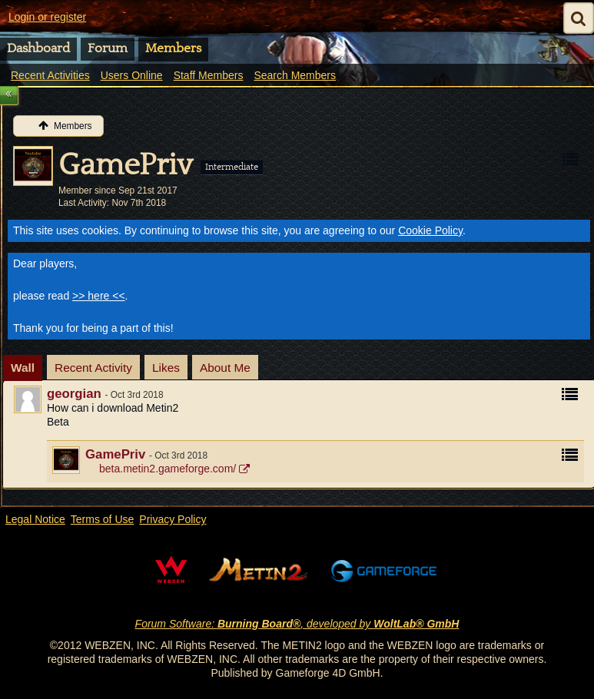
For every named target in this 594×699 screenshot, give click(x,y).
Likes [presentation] (166, 367)
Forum (108, 48)
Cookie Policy (430, 230)
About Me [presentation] (225, 367)
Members (173, 48)
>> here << (98, 296)
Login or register (47, 17)
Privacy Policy (172, 519)
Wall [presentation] (23, 367)
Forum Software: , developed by (297, 624)
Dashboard (38, 48)
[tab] (23, 368)
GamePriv (115, 454)
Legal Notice (35, 519)
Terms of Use (102, 519)
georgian (74, 393)
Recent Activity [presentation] (93, 367)
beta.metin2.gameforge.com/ (167, 468)
